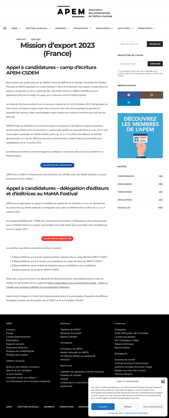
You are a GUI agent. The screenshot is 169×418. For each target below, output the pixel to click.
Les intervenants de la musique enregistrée (28, 381)
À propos (10, 329)
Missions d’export (123, 373)
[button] (162, 381)
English (36, 39)
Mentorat (65, 359)
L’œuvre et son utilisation (19, 370)
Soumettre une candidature (57, 165)
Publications (12, 340)
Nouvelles (124, 207)
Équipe (9, 333)
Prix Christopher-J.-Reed (127, 340)
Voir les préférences (152, 406)
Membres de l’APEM (70, 329)
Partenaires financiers (17, 347)
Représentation (122, 347)
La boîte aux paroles (125, 336)
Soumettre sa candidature (57, 238)
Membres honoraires (70, 333)
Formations (81, 28)
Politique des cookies (116, 413)
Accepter (103, 406)
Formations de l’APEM (71, 348)
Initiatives (124, 28)
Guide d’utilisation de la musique (132, 333)
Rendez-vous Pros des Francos (130, 370)
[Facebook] (128, 95)
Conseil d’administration (18, 336)
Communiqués (126, 176)
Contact (21, 39)
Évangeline (120, 329)
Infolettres (125, 200)
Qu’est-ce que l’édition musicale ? (23, 366)
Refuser (127, 406)
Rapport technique (124, 343)
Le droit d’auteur (14, 373)
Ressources (103, 28)
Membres (60, 28)
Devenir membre (68, 336)
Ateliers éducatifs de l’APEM (74, 352)
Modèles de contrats (70, 375)
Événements (145, 28)
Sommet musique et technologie (131, 363)
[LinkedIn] (128, 102)
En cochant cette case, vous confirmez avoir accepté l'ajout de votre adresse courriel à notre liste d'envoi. (140, 73)
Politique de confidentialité (20, 351)
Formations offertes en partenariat (77, 355)
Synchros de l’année (125, 359)
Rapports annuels (15, 343)
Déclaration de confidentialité (136, 413)
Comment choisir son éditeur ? (21, 377)
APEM (14, 28)
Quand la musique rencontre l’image (133, 366)
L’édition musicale (36, 28)
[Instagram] (151, 95)
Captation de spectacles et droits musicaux (82, 371)
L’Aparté (64, 378)
